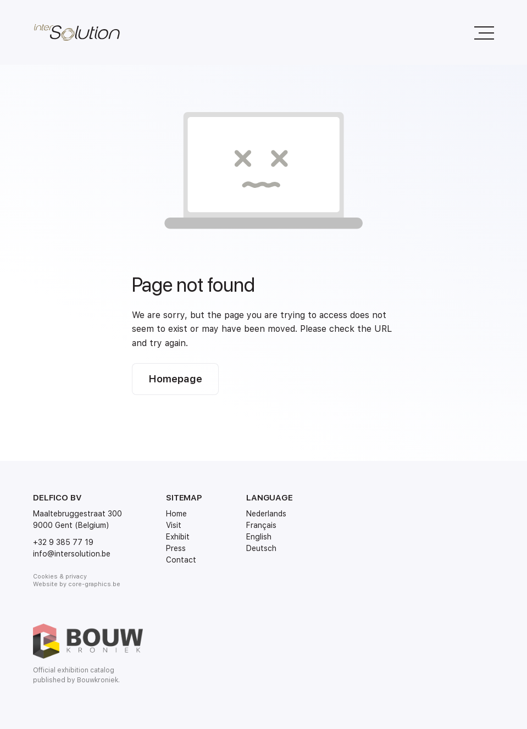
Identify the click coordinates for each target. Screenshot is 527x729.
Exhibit (178, 536)
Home (176, 513)
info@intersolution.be (71, 553)
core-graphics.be (94, 584)
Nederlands (266, 513)
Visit (173, 525)
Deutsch (261, 548)
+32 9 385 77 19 (63, 542)
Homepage (175, 379)
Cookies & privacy (60, 576)
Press (176, 548)
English (258, 536)
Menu (479, 27)
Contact (181, 559)
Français (261, 525)
